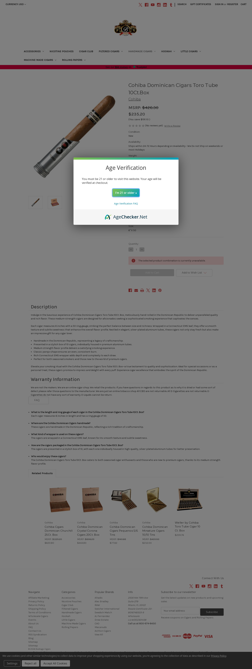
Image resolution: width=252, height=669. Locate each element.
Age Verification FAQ (126, 203)
